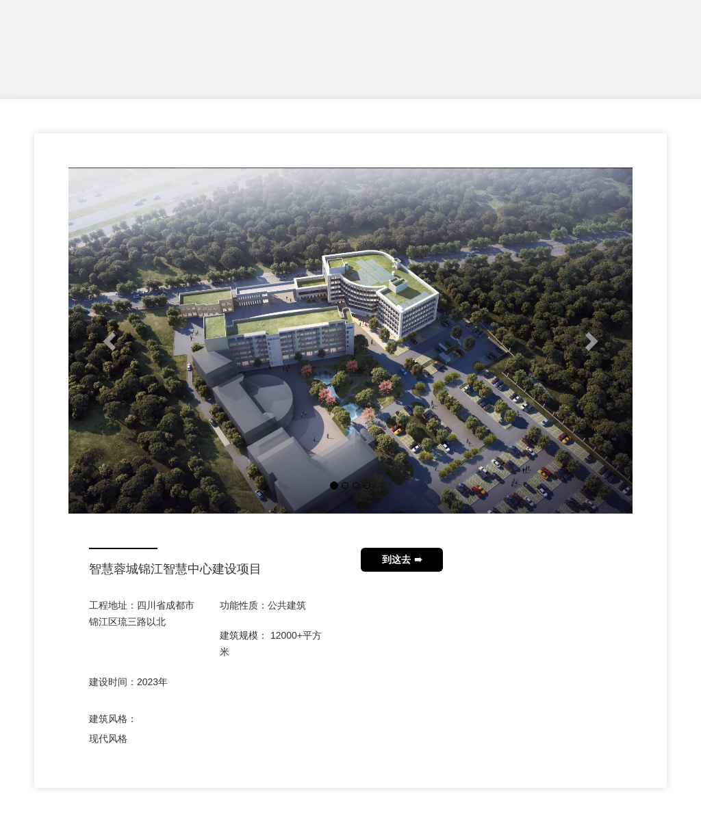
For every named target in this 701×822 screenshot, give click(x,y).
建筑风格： (113, 718)
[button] (110, 341)
